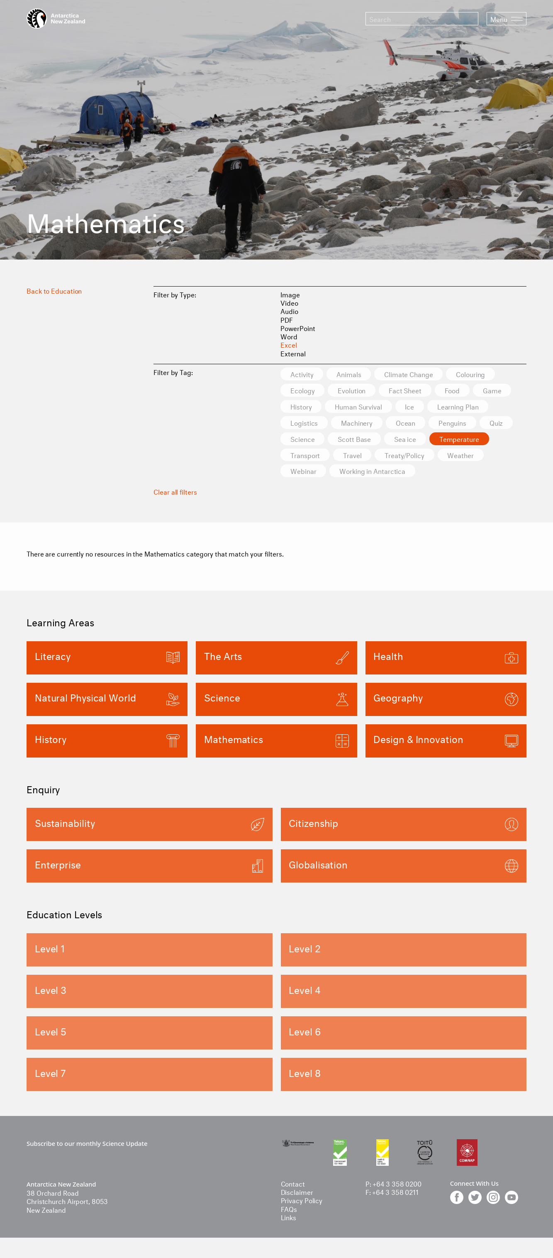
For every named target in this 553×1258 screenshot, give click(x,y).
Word (288, 336)
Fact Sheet (405, 390)
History (301, 406)
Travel (352, 455)
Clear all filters (175, 491)
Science (302, 439)
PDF (286, 319)
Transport (305, 455)
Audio (289, 310)
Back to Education (54, 290)
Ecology (302, 390)
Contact (293, 1183)
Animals (349, 374)
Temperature (460, 439)
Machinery (357, 422)
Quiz (497, 422)
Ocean (406, 422)
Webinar (303, 471)
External (292, 353)
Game (493, 390)
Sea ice (406, 439)
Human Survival (358, 406)
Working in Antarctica (373, 471)
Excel (288, 344)
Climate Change (409, 374)
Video (289, 302)
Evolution (352, 390)
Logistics (304, 422)
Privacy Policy (302, 1200)
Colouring (471, 374)
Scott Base (354, 439)
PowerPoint (297, 327)
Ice (409, 406)
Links (289, 1216)
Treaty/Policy (405, 455)
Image (290, 294)
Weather (461, 455)
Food (452, 390)
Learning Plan (458, 406)
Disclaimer (297, 1192)
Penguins (453, 422)
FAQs (289, 1208)
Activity (301, 374)
